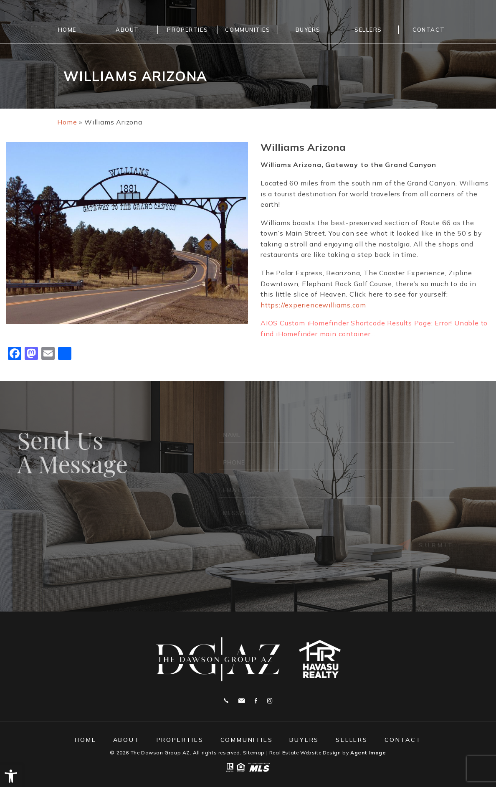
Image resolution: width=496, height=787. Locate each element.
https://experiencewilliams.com (313, 305)
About (127, 29)
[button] (11, 776)
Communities (247, 29)
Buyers (308, 29)
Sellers (368, 29)
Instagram (269, 701)
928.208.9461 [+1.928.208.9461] (226, 700)
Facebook (256, 701)
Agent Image (368, 752)
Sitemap (254, 752)
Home (67, 29)
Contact (428, 29)
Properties (187, 29)
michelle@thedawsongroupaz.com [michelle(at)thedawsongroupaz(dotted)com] (241, 700)
